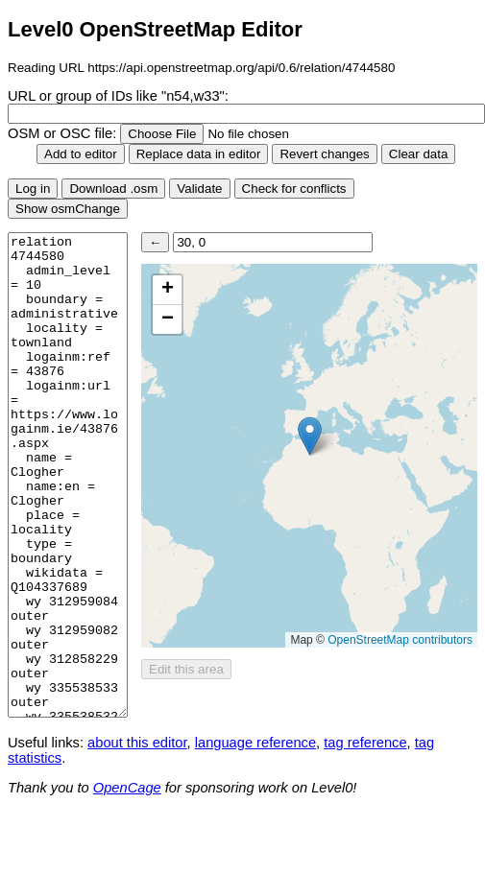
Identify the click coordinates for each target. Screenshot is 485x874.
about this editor (136, 742)
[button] (310, 436)
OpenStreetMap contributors (400, 640)
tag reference (365, 742)
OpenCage (127, 787)
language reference (255, 742)
